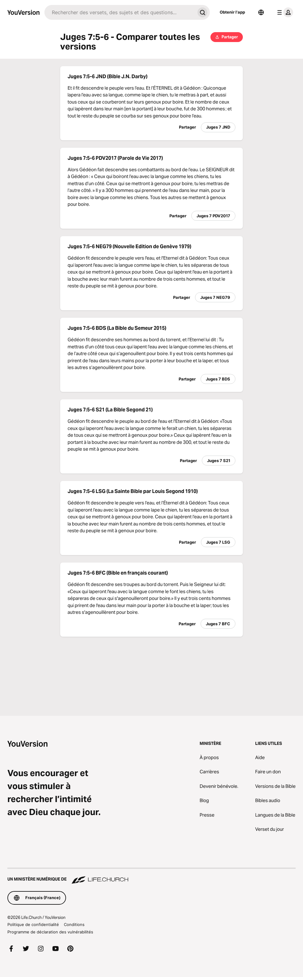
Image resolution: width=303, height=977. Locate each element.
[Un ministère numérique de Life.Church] (151, 876)
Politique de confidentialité (33, 924)
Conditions (74, 924)
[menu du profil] (284, 12)
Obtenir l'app (232, 12)
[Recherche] (119, 12)
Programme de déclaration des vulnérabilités (50, 931)
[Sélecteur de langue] (261, 12)
